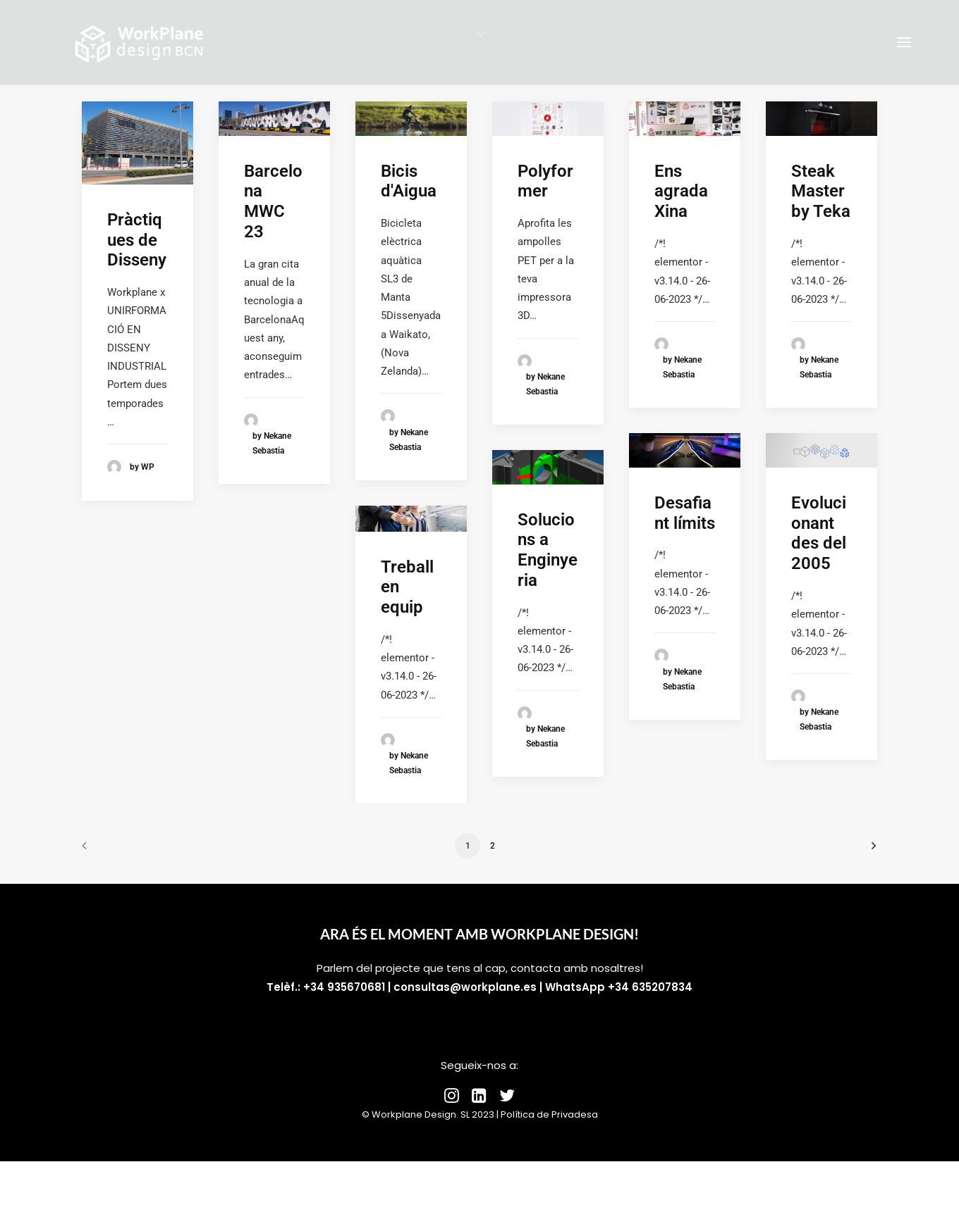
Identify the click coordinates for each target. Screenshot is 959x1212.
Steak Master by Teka (820, 191)
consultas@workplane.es (465, 987)
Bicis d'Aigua (408, 181)
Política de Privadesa (549, 1114)
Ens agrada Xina (681, 191)
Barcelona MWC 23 (273, 201)
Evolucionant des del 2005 (818, 533)
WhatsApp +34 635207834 (618, 987)
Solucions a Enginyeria (548, 550)
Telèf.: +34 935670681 (326, 987)
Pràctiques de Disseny (136, 240)
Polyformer (545, 181)
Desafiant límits (684, 513)
